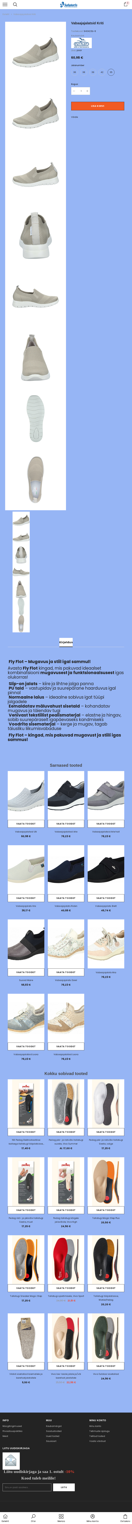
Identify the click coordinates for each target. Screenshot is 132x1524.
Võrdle (74, 117)
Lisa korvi (97, 106)
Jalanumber (77, 65)
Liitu (64, 1487)
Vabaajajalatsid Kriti (24, 14)
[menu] (5, 4)
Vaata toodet (26, 823)
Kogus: (74, 84)
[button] (33, 1518)
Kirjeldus (66, 642)
